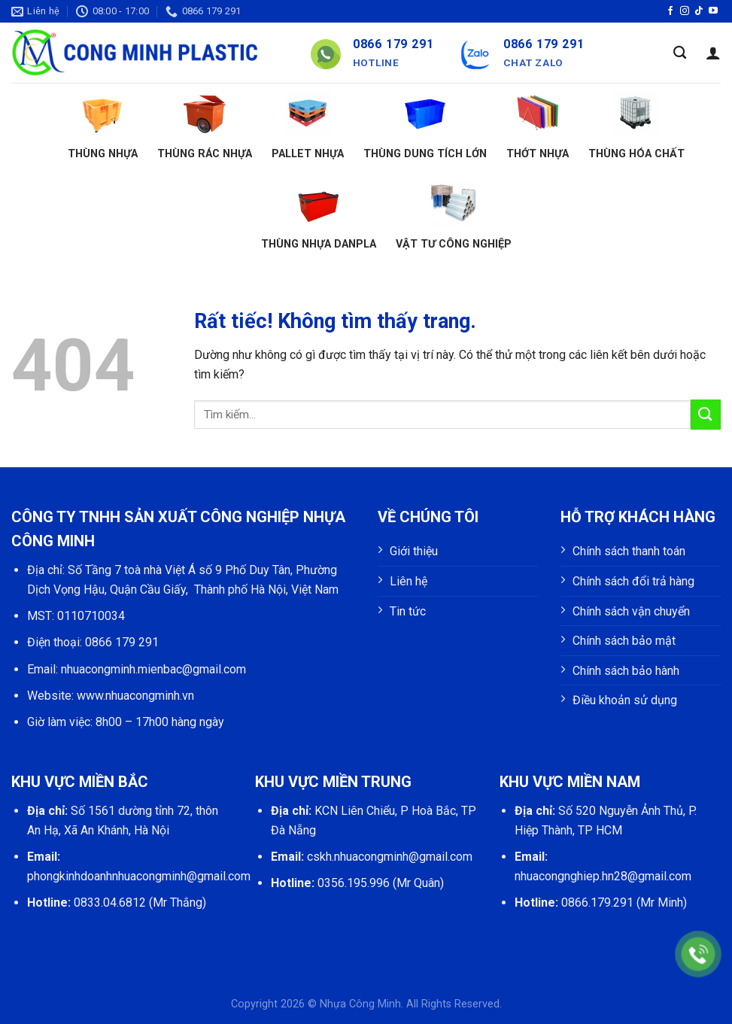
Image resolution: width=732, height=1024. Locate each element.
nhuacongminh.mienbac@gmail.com (153, 669)
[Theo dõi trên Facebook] (670, 11)
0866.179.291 (597, 902)
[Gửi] (706, 414)
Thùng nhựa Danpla (318, 216)
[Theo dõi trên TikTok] (698, 11)
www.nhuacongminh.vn (135, 695)
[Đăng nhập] (713, 52)
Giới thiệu (414, 551)
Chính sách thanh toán (629, 551)
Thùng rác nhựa (204, 125)
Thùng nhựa (103, 125)
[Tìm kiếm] (679, 53)
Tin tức (408, 611)
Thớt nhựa (537, 125)
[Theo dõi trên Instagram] (684, 11)
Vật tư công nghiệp (454, 216)
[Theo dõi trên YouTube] (713, 11)
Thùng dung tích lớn (425, 125)
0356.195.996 (353, 883)
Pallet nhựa (308, 125)
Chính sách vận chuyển (631, 611)
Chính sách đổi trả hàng (633, 581)
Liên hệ (408, 581)
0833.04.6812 (110, 902)
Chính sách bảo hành (626, 671)
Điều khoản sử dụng (625, 700)
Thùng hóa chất (636, 125)
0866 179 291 (122, 642)
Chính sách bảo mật (624, 641)
